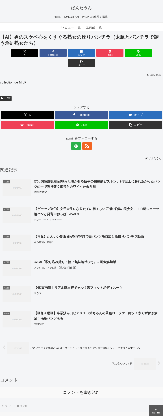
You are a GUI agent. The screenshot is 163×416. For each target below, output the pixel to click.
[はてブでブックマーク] (68, 53)
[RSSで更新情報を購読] (85, 136)
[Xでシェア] (13, 53)
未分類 (5, 88)
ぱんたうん (81, 8)
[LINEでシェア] (123, 53)
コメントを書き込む (81, 382)
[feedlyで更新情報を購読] (77, 136)
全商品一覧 (94, 27)
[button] (150, 53)
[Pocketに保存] (95, 53)
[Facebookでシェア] (40, 53)
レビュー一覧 (71, 27)
